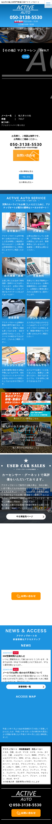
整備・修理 (8, 809)
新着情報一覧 (24, 641)
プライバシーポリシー (37, 812)
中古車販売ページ (24, 470)
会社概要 (31, 806)
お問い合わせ (33, 809)
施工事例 (31, 802)
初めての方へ (9, 806)
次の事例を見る (25, 136)
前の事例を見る (26, 125)
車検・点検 (8, 812)
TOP (5, 802)
